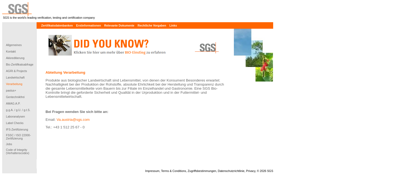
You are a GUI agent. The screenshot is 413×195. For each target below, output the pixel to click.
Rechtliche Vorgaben (152, 25)
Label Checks (15, 123)
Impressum (152, 171)
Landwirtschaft (15, 77)
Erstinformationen (88, 25)
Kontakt (11, 51)
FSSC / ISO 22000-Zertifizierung (18, 137)
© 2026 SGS (265, 171)
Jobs (9, 144)
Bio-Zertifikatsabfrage (19, 64)
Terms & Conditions (173, 171)
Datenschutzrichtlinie (231, 171)
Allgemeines (14, 45)
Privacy (250, 171)
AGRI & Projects (16, 71)
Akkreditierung (15, 58)
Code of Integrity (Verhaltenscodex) (17, 151)
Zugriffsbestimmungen (202, 171)
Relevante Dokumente (119, 25)
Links (173, 25)
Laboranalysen (15, 116)
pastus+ (11, 90)
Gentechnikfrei (15, 97)
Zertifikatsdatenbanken (57, 25)
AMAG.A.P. (13, 103)
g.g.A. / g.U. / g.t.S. (18, 110)
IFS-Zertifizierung (17, 129)
